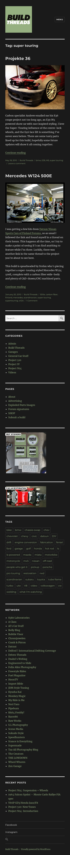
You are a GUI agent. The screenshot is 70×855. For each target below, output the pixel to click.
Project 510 (14, 360)
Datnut (12, 646)
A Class (12, 621)
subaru (29, 579)
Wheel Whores (16, 761)
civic (34, 536)
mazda (27, 554)
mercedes (18, 297)
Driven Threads (17, 654)
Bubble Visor (15, 634)
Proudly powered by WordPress (35, 849)
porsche (47, 567)
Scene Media (15, 729)
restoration (29, 573)
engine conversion (26, 542)
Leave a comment (16, 163)
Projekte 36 (17, 58)
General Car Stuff (18, 355)
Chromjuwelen (16, 638)
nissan (36, 561)
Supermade (15, 745)
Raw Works (14, 720)
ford (9, 548)
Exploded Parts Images (21, 405)
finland (8, 297)
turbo (10, 585)
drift (9, 542)
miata (38, 554)
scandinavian (30, 297)
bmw (38, 160)
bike (9, 530)
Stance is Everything (20, 741)
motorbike (51, 554)
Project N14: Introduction (23, 811)
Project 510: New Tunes (22, 806)
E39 (43, 160)
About (11, 396)
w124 (21, 300)
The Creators (15, 753)
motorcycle (13, 561)
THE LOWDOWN (17, 757)
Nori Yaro (13, 704)
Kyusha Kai (14, 691)
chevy (24, 536)
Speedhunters (16, 737)
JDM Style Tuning (18, 687)
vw (60, 585)
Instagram (11, 832)
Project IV (14, 364)
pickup (35, 567)
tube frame (54, 579)
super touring (56, 160)
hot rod (49, 548)
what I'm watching (31, 591)
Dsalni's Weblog (17, 658)
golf (28, 548)
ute (19, 585)
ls (58, 548)
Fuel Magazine (16, 675)
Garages (13, 351)
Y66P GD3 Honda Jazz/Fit (23, 802)
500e (42, 294)
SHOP (11, 413)
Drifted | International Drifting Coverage (32, 650)
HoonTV (13, 679)
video (34, 585)
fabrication (46, 542)
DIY (54, 536)
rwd (42, 573)
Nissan (52, 229)
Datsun (43, 229)
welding (11, 591)
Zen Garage (15, 766)
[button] (35, 840)
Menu (59, 19)
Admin (12, 343)
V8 (25, 585)
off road (47, 561)
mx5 (26, 561)
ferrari (59, 542)
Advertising (15, 400)
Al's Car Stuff (16, 625)
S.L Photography (18, 724)
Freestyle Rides (17, 671)
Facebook (11, 824)
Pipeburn (13, 708)
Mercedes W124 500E (28, 175)
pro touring (13, 573)
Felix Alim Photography (22, 667)
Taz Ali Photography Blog (23, 749)
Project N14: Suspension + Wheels (28, 790)
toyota (41, 579)
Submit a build (16, 417)
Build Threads (26, 160)
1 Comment (31, 300)
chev (46, 530)
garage (19, 548)
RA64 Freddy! (16, 712)
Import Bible (15, 683)
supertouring (11, 300)
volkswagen (48, 585)
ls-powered (13, 554)
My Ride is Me (16, 700)
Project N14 (15, 368)
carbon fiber (52, 294)
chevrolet (12, 536)
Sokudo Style (16, 733)
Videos (12, 372)
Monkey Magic (17, 696)
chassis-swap (32, 530)
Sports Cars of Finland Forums (23, 233)
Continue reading (15, 152)
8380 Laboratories (19, 617)
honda (38, 548)
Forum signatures (18, 409)
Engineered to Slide (19, 663)
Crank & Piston (17, 642)
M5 (47, 160)
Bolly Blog (14, 630)
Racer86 (13, 716)
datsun (44, 536)
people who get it (17, 567)
